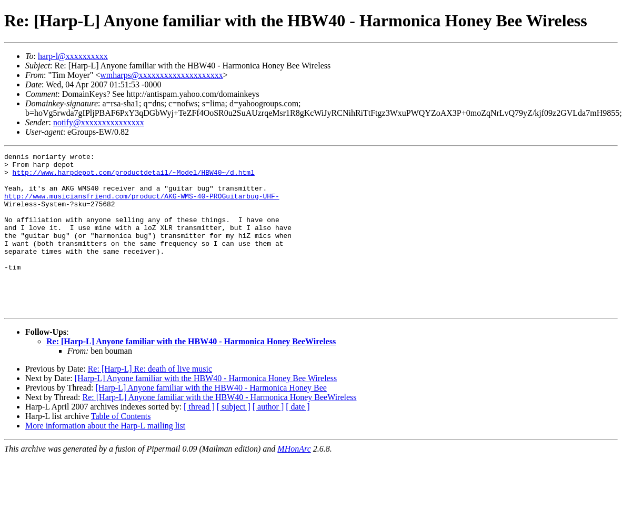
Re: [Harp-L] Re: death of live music (150, 400)
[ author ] (268, 438)
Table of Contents (121, 447)
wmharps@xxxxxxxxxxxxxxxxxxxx (161, 75)
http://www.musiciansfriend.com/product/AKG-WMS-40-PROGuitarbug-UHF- (141, 205)
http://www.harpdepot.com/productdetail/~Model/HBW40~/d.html (134, 177)
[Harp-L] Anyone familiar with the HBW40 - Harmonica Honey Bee (210, 419)
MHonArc (293, 480)
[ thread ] (199, 438)
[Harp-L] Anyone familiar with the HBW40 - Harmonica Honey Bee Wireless (206, 409)
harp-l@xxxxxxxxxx (73, 56)
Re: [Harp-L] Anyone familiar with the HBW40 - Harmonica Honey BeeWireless (191, 372)
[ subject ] (233, 438)
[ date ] (297, 438)
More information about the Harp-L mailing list (105, 457)
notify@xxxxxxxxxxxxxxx (98, 122)
